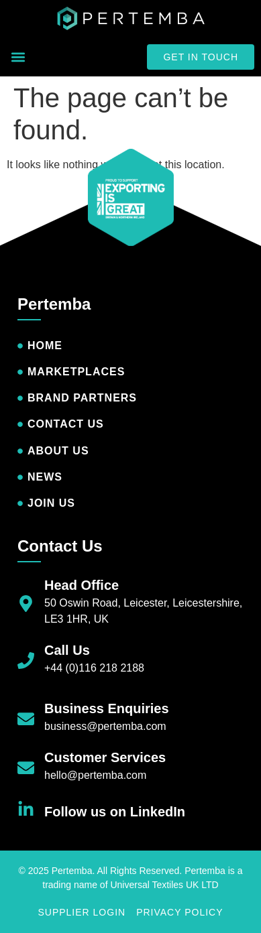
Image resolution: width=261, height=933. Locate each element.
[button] (18, 57)
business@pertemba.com (105, 726)
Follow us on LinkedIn (114, 811)
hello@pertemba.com (95, 775)
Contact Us (60, 546)
